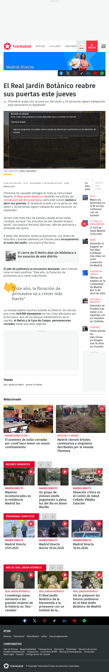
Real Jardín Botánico (30, 196)
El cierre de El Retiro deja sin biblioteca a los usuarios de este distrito (11, 256)
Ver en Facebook (25, 621)
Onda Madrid (72, 46)
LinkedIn (88, 73)
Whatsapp (102, 73)
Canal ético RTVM (49, 652)
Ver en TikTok (54, 621)
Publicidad (71, 649)
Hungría (94, 327)
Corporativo (13, 644)
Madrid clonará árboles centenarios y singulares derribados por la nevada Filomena (80, 419)
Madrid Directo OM (16, 435)
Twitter (68, 73)
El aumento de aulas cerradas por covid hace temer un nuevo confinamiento (28, 419)
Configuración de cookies (38, 654)
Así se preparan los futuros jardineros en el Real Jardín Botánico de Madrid (87, 580)
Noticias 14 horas (67, 435)
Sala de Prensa (11, 649)
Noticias (40, 46)
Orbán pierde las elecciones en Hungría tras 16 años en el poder (85, 328)
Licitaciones (32, 652)
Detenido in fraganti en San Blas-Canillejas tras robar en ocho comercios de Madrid (85, 241)
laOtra (44, 636)
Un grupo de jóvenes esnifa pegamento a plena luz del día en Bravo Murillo (53, 476)
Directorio (59, 649)
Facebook (61, 73)
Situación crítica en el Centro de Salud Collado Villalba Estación (87, 476)
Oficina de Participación (70, 652)
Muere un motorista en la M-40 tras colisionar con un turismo (85, 197)
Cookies (20, 654)
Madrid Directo (14, 488)
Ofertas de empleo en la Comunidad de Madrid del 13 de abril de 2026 (85, 272)
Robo (93, 240)
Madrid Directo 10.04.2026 (87, 528)
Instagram (74, 73)
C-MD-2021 (54, 61)
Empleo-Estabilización (14, 652)
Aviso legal (9, 654)
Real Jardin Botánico (14, 385)
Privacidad (89, 652)
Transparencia (45, 649)
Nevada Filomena (34, 385)
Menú (103, 46)
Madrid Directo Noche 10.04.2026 (53, 528)
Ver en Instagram (44, 621)
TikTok (81, 73)
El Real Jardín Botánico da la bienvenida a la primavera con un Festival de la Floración (53, 580)
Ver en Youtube (74, 621)
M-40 (92, 196)
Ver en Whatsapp (84, 621)
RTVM (7, 631)
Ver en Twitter (34, 621)
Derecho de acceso (88, 649)
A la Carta (54, 46)
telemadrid (13, 666)
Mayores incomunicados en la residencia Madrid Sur (19, 476)
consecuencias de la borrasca (23, 200)
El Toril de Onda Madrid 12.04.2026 (85, 222)
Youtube (95, 73)
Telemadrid (18, 636)
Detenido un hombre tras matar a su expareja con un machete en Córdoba (85, 300)
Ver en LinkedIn (64, 621)
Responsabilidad (28, 649)
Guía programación (58, 636)
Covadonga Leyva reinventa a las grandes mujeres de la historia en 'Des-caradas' (19, 580)
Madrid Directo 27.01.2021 (19, 528)
